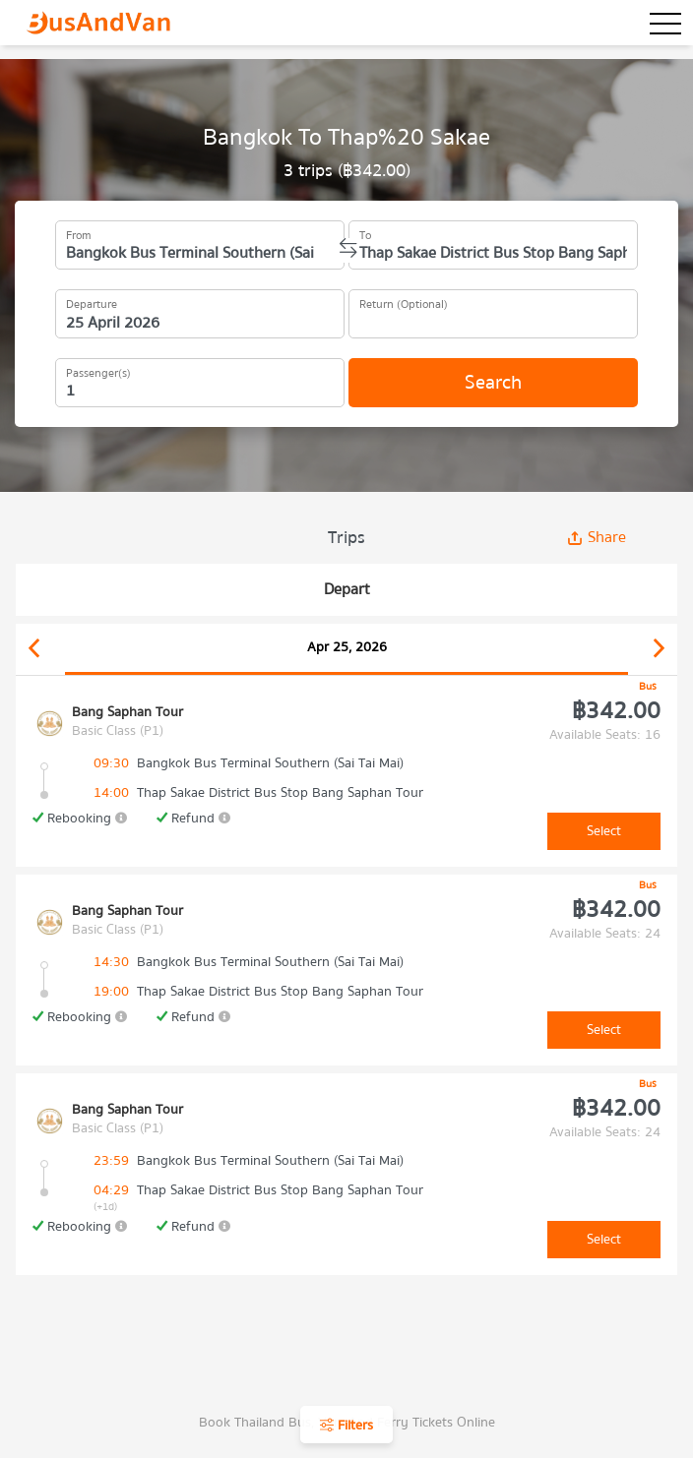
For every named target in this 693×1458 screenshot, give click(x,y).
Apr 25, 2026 (347, 647)
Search (493, 382)
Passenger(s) (98, 370)
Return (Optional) (403, 301)
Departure (91, 301)
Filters (346, 1425)
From (79, 232)
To (365, 232)
